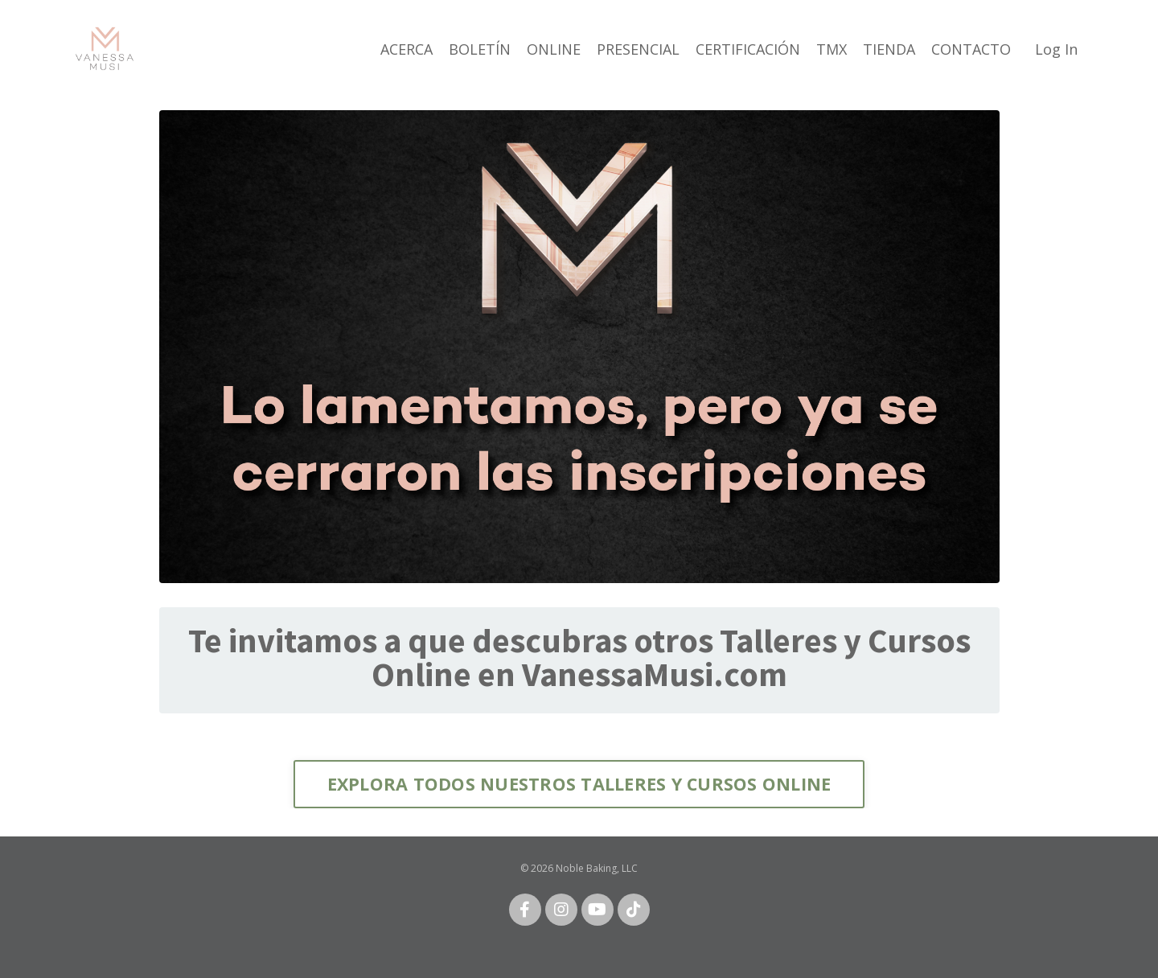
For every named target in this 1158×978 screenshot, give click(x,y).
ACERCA (406, 49)
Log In (1056, 49)
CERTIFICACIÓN (748, 49)
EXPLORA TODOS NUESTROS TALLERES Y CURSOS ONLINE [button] (579, 783)
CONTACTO (971, 49)
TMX (831, 49)
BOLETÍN (480, 49)
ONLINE (554, 49)
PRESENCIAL (638, 49)
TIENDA (889, 49)
